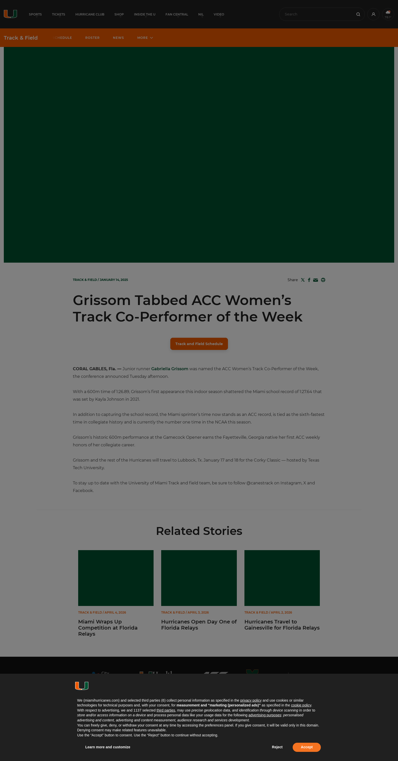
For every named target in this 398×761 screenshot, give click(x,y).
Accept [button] (307, 747)
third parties (166, 710)
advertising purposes (264, 715)
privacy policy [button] (250, 700)
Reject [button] (277, 747)
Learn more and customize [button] (107, 747)
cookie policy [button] (301, 705)
